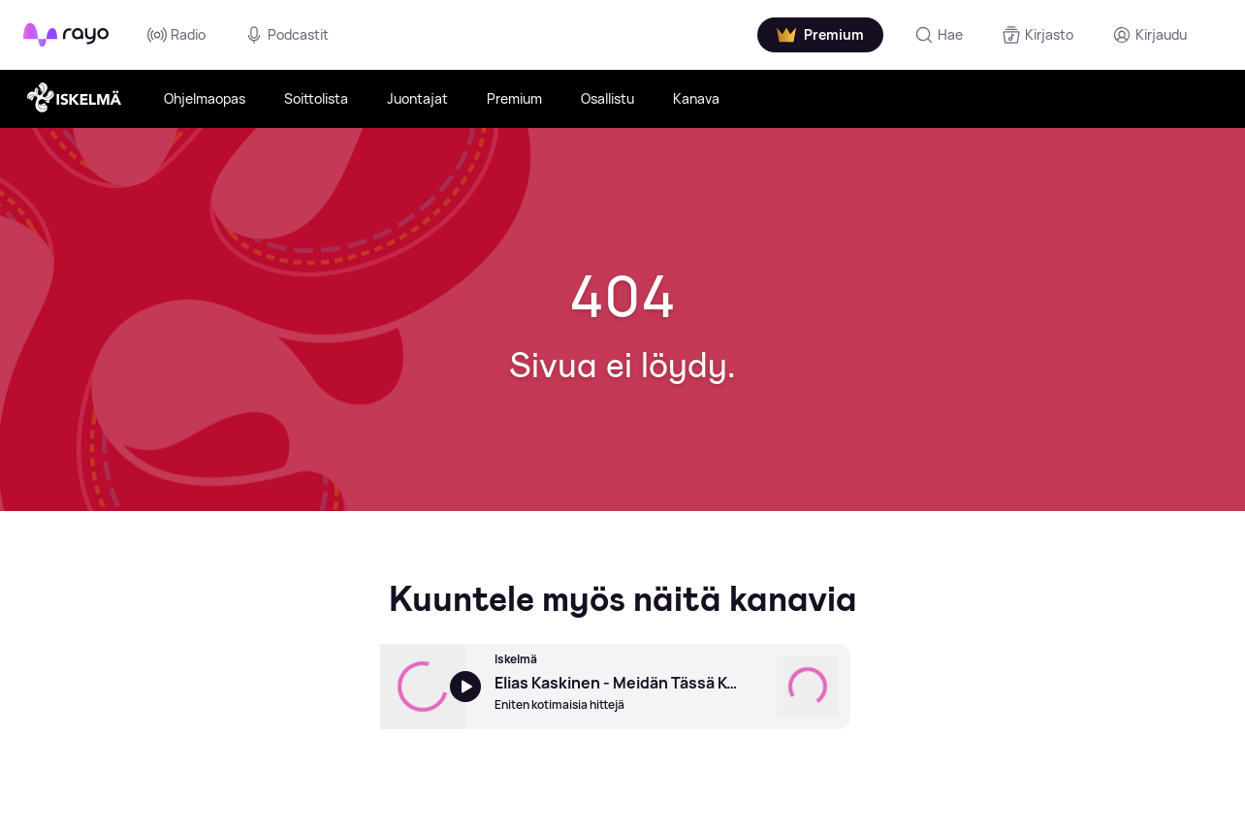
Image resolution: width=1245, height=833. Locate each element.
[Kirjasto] (1037, 35)
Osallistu (607, 98)
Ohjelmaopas (204, 98)
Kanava (696, 98)
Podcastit (286, 35)
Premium (514, 98)
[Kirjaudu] (1149, 35)
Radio (176, 35)
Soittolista (316, 98)
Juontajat (417, 98)
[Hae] (938, 35)
